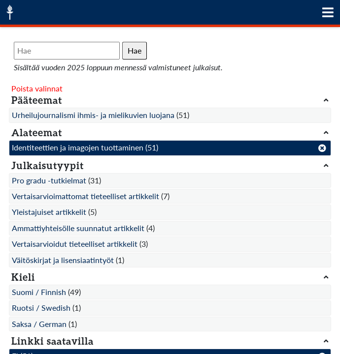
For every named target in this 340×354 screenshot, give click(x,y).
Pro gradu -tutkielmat (49, 180)
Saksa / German (39, 323)
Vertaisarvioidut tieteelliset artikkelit (74, 243)
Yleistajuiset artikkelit (49, 211)
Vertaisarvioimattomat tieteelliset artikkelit (85, 196)
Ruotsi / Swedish (41, 307)
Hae (134, 50)
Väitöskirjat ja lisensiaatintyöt (63, 260)
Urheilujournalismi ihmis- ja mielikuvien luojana (93, 114)
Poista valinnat (37, 88)
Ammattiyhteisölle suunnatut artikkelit (78, 228)
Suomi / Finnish (39, 291)
